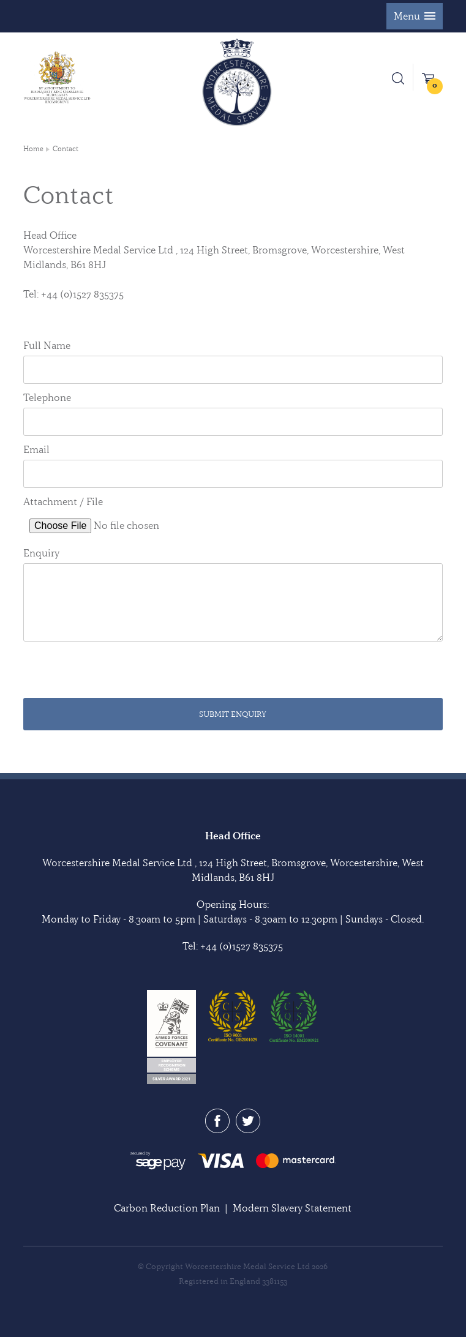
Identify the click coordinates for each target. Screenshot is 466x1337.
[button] (414, 16)
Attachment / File (63, 501)
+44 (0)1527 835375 (241, 946)
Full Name (46, 345)
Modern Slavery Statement (292, 1208)
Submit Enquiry (232, 714)
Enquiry (41, 553)
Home (33, 148)
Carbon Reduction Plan (167, 1208)
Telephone (47, 397)
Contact (65, 148)
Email (36, 449)
